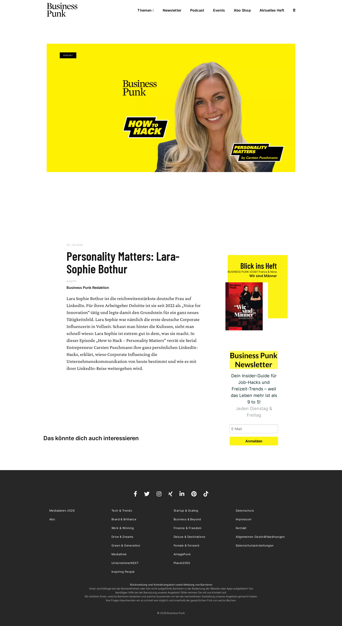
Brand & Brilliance (123, 519)
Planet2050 (182, 563)
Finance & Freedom (188, 528)
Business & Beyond (187, 519)
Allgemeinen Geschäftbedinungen (260, 536)
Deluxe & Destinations (189, 536)
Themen (145, 10)
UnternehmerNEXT (125, 563)
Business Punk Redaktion (88, 287)
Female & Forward (186, 545)
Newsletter (172, 10)
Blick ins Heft (258, 265)
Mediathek (119, 554)
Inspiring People (123, 571)
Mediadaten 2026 (62, 510)
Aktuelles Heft (272, 10)
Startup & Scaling (186, 510)
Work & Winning (122, 528)
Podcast (197, 10)
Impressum (243, 519)
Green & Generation (125, 545)
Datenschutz (245, 510)
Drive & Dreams (122, 536)
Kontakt (241, 528)
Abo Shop (242, 10)
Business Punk (62, 10)
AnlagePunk (182, 554)
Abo (52, 519)
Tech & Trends (121, 510)
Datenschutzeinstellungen (255, 545)
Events (219, 10)
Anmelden (253, 441)
